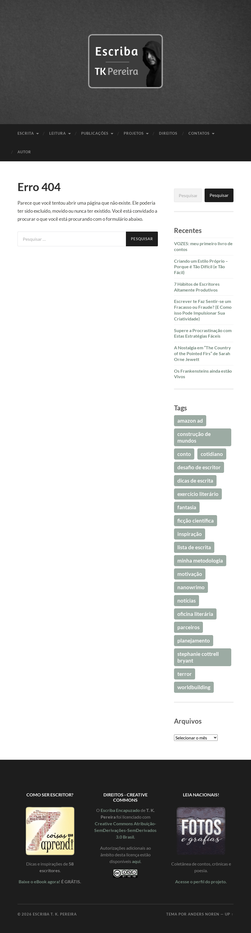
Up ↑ (229, 914)
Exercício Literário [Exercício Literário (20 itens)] (197, 494)
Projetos (134, 133)
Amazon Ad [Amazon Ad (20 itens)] (190, 420)
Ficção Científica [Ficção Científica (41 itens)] (195, 520)
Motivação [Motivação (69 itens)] (189, 574)
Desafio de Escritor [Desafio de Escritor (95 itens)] (199, 467)
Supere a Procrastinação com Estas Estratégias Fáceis (203, 333)
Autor (24, 152)
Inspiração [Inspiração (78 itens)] (189, 534)
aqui (136, 861)
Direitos (168, 133)
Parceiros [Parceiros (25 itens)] (188, 627)
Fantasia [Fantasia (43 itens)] (186, 507)
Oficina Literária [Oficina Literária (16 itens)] (195, 614)
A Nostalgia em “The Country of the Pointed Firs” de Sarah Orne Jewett (202, 353)
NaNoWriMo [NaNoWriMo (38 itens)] (191, 587)
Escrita (26, 133)
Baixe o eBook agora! (39, 881)
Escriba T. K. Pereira (55, 914)
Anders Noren (203, 914)
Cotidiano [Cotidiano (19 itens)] (212, 454)
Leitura (57, 133)
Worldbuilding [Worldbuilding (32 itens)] (193, 687)
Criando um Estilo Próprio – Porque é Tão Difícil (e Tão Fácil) (201, 266)
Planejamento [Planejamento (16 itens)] (193, 640)
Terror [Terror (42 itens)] (184, 674)
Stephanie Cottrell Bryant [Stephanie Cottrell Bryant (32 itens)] (198, 657)
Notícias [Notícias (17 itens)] (186, 600)
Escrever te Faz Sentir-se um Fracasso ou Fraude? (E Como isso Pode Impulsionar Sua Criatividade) (203, 310)
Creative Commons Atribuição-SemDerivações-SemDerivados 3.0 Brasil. (125, 830)
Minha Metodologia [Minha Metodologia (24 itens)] (200, 560)
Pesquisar (219, 195)
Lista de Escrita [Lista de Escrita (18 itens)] (194, 547)
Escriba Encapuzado (120, 810)
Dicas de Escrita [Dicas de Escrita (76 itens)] (195, 480)
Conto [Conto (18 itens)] (184, 454)
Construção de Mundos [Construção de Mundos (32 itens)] (194, 437)
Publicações (94, 133)
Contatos (199, 133)
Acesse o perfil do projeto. (201, 881)
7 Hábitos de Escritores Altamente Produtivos (197, 286)
